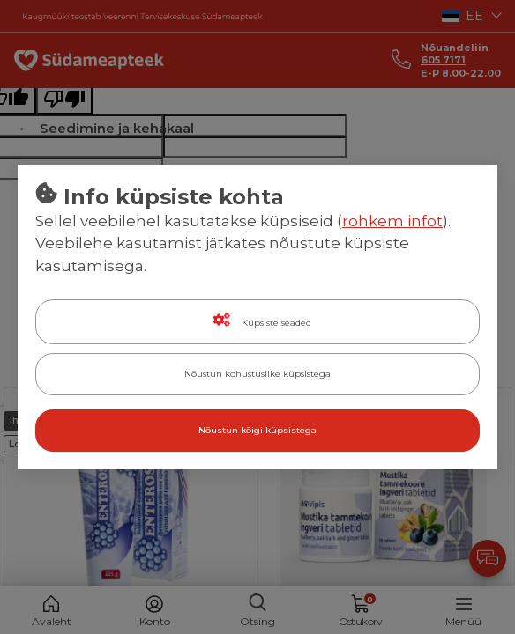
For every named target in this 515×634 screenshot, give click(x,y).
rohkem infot (392, 221)
